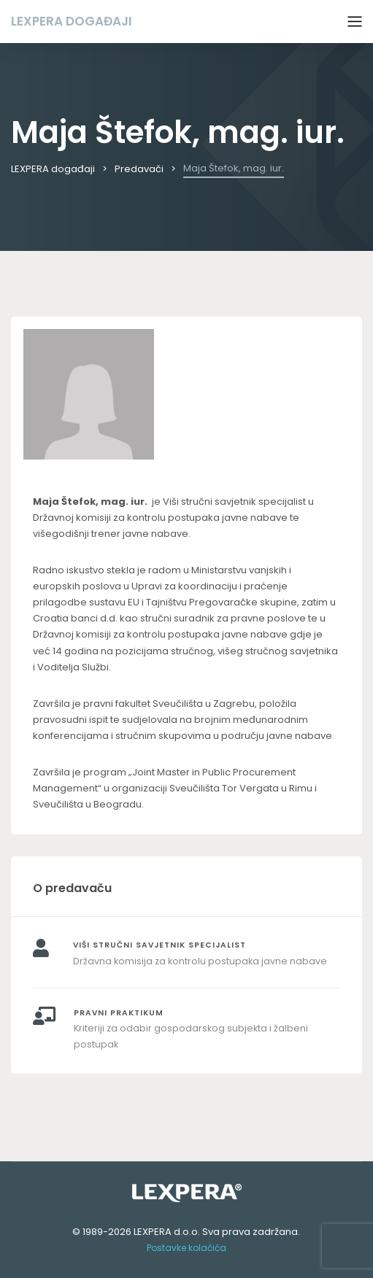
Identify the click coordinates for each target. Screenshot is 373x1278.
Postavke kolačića (186, 1248)
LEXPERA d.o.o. (167, 1232)
